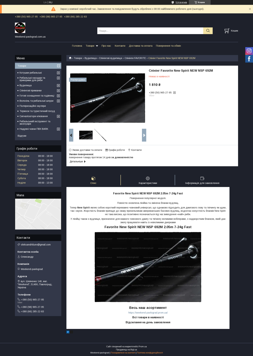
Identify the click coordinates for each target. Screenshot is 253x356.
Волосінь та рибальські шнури (36, 100)
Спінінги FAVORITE (135, 58)
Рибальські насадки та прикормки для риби (32, 79)
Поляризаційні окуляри (33, 106)
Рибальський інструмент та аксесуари (35, 122)
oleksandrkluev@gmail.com (36, 244)
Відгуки (22, 135)
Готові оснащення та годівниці (37, 95)
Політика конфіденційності (150, 353)
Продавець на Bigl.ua (126, 349)
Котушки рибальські (31, 72)
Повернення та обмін (168, 45)
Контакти (120, 45)
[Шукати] (208, 30)
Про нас (106, 45)
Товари (90, 45)
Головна (77, 45)
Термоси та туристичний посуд (37, 111)
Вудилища (91, 58)
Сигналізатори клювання (34, 116)
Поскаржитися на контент (123, 353)
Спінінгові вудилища (110, 58)
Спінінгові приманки (31, 90)
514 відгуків (181, 2)
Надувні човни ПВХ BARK (34, 129)
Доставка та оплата (140, 45)
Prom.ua (143, 346)
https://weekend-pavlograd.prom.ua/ (148, 312)
